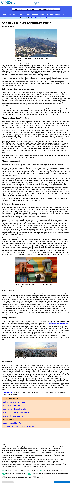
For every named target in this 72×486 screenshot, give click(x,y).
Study (42, 14)
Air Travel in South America (12, 405)
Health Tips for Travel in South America (16, 412)
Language (50, 14)
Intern (27, 14)
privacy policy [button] (6, 448)
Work (10, 14)
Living (15, 14)
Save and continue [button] (62, 482)
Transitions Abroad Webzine (41, 18)
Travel (4, 14)
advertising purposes (24, 455)
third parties (31, 452)
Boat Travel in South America (13, 416)
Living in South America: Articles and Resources (19, 426)
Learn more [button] (7, 482)
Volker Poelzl (7, 392)
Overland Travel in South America (14, 409)
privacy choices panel (45, 466)
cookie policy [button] (54, 450)
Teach (21, 14)
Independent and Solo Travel (13, 423)
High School (59, 14)
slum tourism (39, 334)
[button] (69, 444)
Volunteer (35, 14)
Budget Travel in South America (14, 402)
